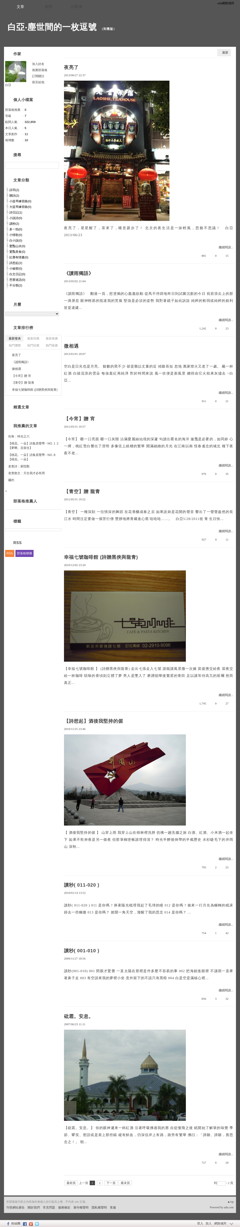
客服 (113, 1207)
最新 (225, 52)
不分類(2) (15, 285)
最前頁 (71, 1183)
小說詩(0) (15, 218)
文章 (20, 7)
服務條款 (64, 1207)
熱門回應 (33, 345)
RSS (10, 553)
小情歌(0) (15, 235)
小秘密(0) (15, 268)
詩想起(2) (15, 263)
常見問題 (49, 1207)
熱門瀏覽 (15, 345)
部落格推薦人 (25, 501)
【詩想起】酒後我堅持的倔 (93, 721)
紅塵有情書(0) (18, 257)
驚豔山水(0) (17, 246)
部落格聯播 (24, 553)
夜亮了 (71, 67)
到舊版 (108, 29)
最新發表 (15, 338)
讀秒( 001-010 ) (81, 950)
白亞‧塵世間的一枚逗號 (52, 27)
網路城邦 (220, 1223)
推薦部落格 (39, 70)
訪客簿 (76, 7)
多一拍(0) (15, 229)
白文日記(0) (17, 274)
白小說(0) (15, 240)
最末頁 (125, 1183)
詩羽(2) (14, 190)
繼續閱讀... (226, 247)
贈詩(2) (14, 195)
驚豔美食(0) (17, 251)
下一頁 (111, 1183)
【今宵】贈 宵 (79, 418)
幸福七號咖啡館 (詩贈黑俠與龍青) (101, 557)
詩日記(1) (15, 212)
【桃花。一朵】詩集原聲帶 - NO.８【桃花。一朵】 (32, 457)
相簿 (48, 7)
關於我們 (34, 1207)
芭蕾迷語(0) (17, 279)
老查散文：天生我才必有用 (26, 473)
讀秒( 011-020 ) (81, 885)
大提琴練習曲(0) (20, 207)
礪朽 (11, 480)
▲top (230, 1201)
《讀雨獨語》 (79, 273)
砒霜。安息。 (79, 1016)
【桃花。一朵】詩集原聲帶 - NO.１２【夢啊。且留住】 (33, 446)
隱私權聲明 (99, 1207)
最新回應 (33, 338)
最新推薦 (52, 338)
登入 (200, 1223)
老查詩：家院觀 (19, 466)
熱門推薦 (52, 345)
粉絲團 (15, 1223)
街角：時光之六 (19, 436)
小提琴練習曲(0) (20, 201)
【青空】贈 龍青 (82, 491)
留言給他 (38, 82)
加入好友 (38, 64)
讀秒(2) (14, 223)
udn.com (229, 1207)
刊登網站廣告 (15, 1207)
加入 (209, 1223)
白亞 (8, 85)
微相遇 (71, 346)
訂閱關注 (38, 76)
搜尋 (55, 165)
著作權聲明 (81, 1207)
